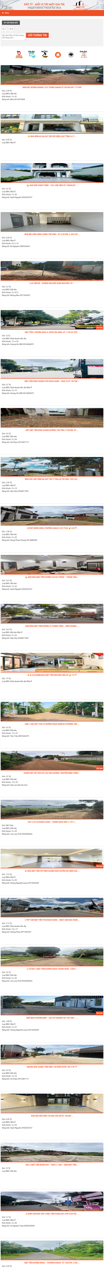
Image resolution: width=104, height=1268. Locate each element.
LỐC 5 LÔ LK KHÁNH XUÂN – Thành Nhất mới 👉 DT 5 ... (52, 822)
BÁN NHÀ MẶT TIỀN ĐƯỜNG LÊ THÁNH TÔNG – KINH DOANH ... (52, 626)
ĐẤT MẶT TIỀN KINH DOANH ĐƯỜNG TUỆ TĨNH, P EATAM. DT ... (52, 430)
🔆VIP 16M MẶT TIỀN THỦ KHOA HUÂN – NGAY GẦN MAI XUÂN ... (52, 920)
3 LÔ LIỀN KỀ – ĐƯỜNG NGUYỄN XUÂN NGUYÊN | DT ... (52, 283)
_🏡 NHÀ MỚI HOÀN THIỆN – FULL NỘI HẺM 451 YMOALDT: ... (52, 185)
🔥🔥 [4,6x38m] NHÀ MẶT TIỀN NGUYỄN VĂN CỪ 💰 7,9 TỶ (52, 675)
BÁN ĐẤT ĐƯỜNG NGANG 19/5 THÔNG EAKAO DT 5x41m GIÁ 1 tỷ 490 (52, 87)
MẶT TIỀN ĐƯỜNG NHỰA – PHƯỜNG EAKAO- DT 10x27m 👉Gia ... (52, 1263)
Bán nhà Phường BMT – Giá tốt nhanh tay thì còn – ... (51, 1018)
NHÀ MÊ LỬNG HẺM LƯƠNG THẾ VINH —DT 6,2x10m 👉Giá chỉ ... (51, 234)
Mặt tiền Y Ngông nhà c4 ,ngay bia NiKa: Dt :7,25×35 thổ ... (52, 332)
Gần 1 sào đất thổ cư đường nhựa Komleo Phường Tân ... (52, 724)
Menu (5, 13)
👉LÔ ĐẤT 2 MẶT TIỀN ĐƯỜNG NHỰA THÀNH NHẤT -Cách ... (52, 969)
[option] (19, 58)
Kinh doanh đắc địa (18, 338)
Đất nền (13, 94)
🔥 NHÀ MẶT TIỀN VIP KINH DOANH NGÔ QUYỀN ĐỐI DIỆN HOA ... (52, 871)
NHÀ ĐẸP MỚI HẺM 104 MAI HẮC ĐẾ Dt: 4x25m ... (52, 1116)
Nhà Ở (12, 143)
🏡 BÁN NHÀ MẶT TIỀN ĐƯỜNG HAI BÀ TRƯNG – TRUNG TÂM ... (52, 577)
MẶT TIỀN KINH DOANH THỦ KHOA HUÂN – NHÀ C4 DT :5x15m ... (52, 381)
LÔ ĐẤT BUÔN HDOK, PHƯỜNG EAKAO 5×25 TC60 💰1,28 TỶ (52, 528)
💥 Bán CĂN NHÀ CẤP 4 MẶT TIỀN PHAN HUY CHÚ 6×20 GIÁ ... (52, 1214)
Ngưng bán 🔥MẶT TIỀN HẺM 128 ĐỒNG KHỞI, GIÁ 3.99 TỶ (52, 1067)
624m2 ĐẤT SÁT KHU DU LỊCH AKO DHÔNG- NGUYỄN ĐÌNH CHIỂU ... (52, 773)
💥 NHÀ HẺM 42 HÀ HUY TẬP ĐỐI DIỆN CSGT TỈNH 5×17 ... (52, 136)
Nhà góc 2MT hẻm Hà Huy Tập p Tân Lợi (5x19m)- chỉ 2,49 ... (52, 479)
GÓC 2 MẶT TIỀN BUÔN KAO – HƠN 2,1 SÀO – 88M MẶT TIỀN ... (52, 1165)
